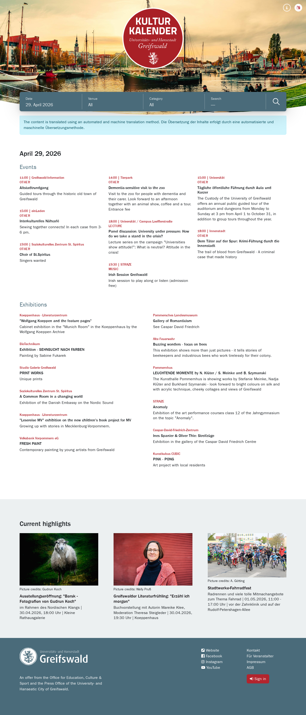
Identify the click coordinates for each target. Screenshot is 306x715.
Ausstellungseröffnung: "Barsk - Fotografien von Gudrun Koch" (49, 599)
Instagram (212, 662)
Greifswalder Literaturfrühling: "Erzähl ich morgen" (152, 599)
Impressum (256, 662)
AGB (250, 668)
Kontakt (253, 650)
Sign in (258, 679)
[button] (298, 7)
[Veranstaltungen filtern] (276, 101)
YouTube (210, 668)
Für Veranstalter (260, 656)
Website (210, 650)
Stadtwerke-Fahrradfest (229, 588)
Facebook (211, 656)
